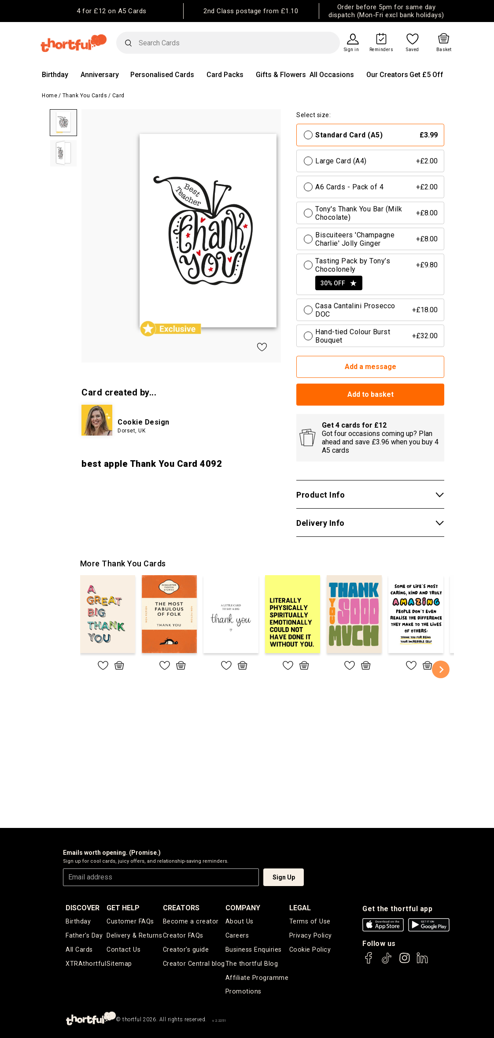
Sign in (351, 50)
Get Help (123, 908)
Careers (238, 934)
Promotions (243, 989)
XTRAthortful (86, 962)
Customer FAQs (130, 921)
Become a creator (190, 921)
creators (182, 908)
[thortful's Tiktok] (386, 962)
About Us (239, 921)
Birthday (55, 74)
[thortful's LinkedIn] (422, 962)
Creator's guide (186, 948)
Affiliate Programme (257, 975)
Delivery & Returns (134, 934)
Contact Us (123, 948)
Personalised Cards (162, 74)
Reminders (381, 50)
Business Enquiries (254, 948)
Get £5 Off (426, 74)
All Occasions (332, 74)
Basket (444, 50)
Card (118, 95)
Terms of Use (310, 921)
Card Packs (224, 74)
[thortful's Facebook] (369, 962)
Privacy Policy (310, 934)
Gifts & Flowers (281, 74)
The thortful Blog (251, 962)
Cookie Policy (309, 948)
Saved (412, 50)
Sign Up (284, 877)
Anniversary (100, 74)
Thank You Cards (85, 95)
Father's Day (84, 934)
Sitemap (120, 962)
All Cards (79, 948)
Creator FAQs (183, 934)
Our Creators (387, 74)
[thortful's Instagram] (404, 962)
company (243, 908)
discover (83, 908)
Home (49, 95)
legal (300, 908)
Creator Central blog (194, 962)
